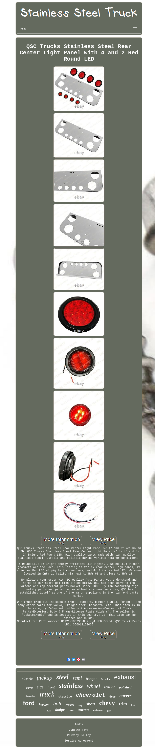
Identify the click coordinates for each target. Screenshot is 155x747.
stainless (71, 685)
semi (77, 678)
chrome (69, 704)
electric (27, 679)
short (90, 703)
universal (98, 710)
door (112, 696)
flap (133, 705)
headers (44, 704)
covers (125, 695)
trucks (105, 679)
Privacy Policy (79, 735)
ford (29, 703)
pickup (44, 677)
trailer (109, 686)
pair (109, 710)
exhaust (125, 677)
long (80, 705)
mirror (29, 687)
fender (31, 696)
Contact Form (79, 729)
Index (79, 724)
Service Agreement (79, 740)
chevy (107, 702)
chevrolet (90, 695)
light (49, 710)
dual (71, 710)
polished (125, 687)
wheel (93, 686)
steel (62, 677)
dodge (60, 709)
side (40, 687)
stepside (65, 696)
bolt (57, 703)
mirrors (83, 710)
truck (47, 694)
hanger (91, 679)
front (51, 687)
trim (123, 703)
